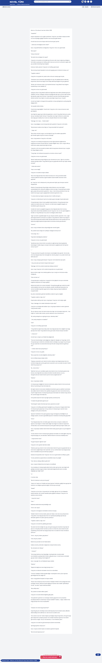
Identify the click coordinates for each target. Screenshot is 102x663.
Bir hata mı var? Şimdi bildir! (51, 655)
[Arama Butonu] (70, 2)
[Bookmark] (85, 7)
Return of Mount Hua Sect (23, 4)
